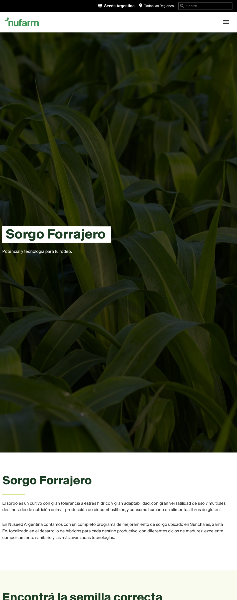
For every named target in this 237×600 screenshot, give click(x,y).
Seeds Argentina (119, 5)
